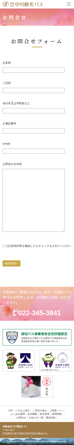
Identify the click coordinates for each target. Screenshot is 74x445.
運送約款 (50, 417)
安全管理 (44, 414)
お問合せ (21, 417)
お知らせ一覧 (36, 417)
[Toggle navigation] (69, 4)
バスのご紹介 (22, 410)
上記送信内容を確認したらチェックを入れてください (37, 245)
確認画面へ (11, 263)
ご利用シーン (56, 410)
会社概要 (32, 414)
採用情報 (56, 414)
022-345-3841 (39, 313)
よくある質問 (17, 414)
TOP (10, 410)
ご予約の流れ (39, 410)
